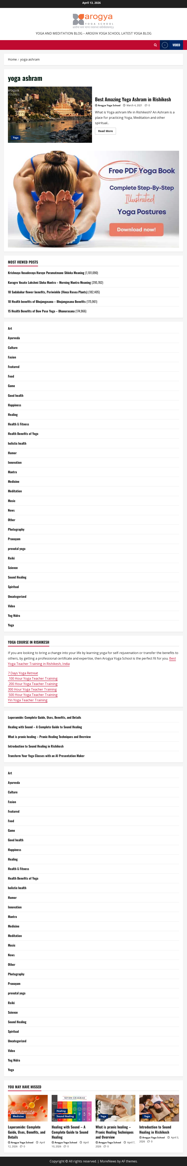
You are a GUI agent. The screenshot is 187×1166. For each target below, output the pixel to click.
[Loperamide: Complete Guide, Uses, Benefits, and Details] (28, 1108)
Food (11, 376)
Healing (13, 414)
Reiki (11, 558)
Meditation (15, 491)
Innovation (15, 462)
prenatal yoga (16, 548)
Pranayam (14, 538)
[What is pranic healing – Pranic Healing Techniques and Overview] (115, 1108)
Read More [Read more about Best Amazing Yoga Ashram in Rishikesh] (107, 131)
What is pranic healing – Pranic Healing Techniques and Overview (49, 736)
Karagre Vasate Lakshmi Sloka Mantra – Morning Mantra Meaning (49, 282)
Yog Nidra (14, 615)
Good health (15, 395)
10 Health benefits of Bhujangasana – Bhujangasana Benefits (47, 301)
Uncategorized (17, 596)
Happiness (14, 405)
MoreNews (108, 1161)
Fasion (12, 357)
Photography (16, 529)
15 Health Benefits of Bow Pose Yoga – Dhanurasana (41, 311)
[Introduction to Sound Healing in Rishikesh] (159, 1108)
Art (10, 328)
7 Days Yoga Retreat (23, 673)
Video (11, 606)
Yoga (15, 137)
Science (13, 567)
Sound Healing (17, 577)
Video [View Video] (170, 45)
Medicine (13, 481)
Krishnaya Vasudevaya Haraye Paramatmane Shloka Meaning (46, 272)
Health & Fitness (18, 424)
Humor (12, 452)
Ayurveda (14, 337)
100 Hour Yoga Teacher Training (33, 678)
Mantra (12, 471)
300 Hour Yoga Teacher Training (32, 689)
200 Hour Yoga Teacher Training (33, 684)
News (11, 510)
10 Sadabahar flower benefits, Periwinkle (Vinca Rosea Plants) (47, 292)
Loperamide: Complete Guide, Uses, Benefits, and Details (44, 717)
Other (11, 519)
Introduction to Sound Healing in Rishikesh (36, 746)
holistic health (17, 443)
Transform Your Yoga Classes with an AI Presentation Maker (46, 755)
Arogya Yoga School (109, 105)
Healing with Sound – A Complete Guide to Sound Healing (45, 727)
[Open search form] (155, 45)
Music (11, 500)
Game (11, 385)
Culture (13, 347)
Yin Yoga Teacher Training (27, 700)
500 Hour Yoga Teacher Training (33, 695)
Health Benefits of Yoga (23, 433)
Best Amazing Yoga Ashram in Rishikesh (50, 115)
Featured (13, 366)
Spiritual (13, 586)
